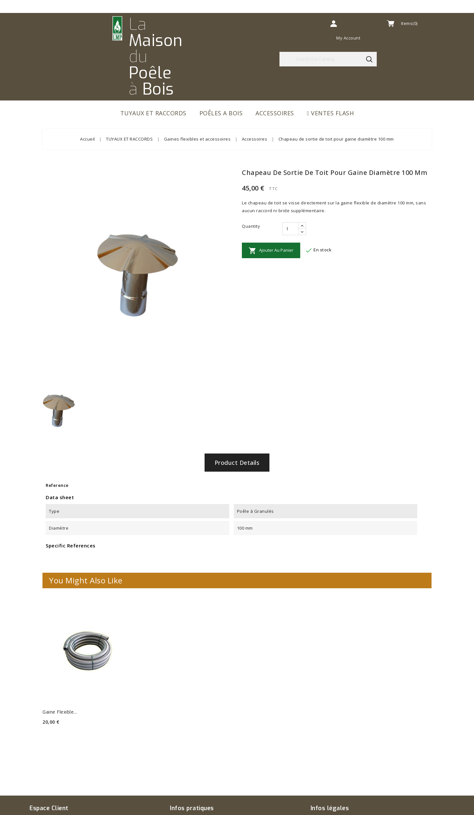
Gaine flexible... (59, 712)
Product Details (237, 462)
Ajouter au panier (271, 251)
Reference (57, 485)
